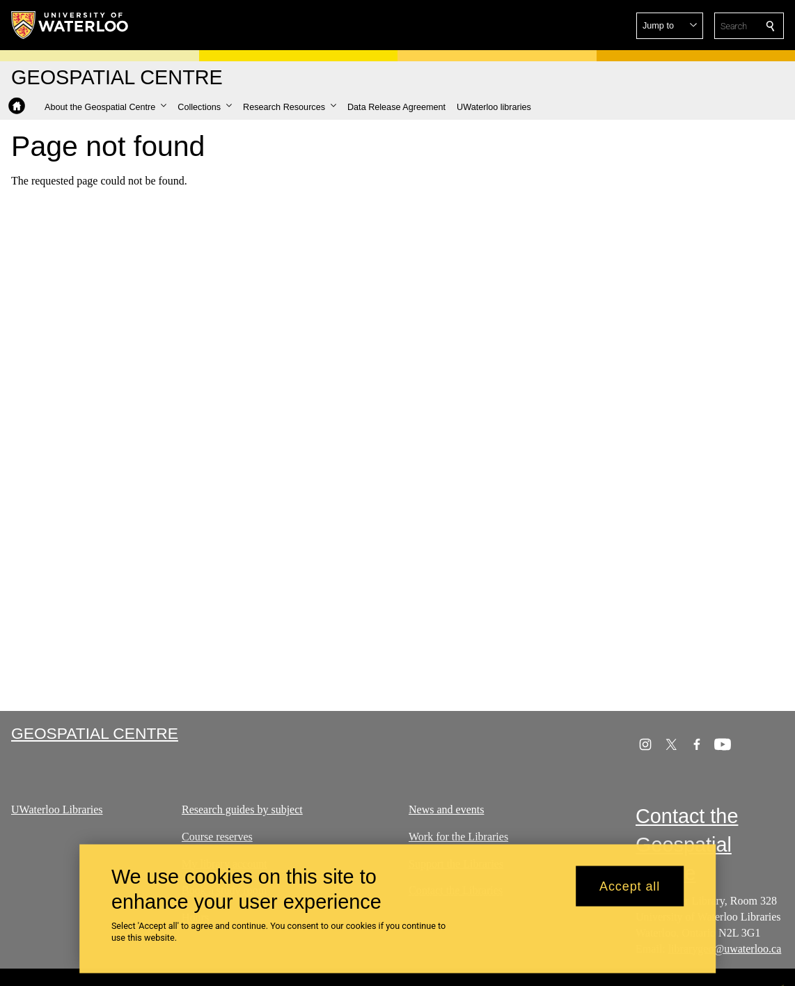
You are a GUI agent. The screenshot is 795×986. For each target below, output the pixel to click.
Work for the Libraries (458, 837)
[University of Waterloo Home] (70, 25)
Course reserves (217, 837)
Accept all (629, 892)
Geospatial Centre (94, 733)
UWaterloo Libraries (57, 809)
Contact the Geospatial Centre (687, 844)
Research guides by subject (242, 809)
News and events (446, 809)
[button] (669, 25)
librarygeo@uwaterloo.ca (724, 949)
